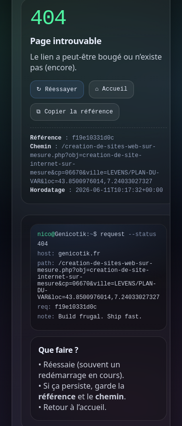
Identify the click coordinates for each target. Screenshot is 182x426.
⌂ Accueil (111, 89)
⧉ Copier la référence (74, 112)
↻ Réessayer (57, 89)
